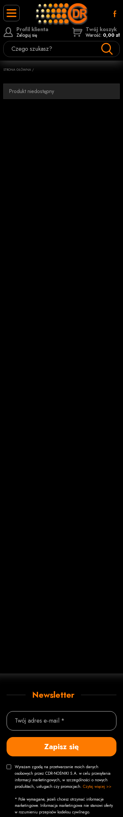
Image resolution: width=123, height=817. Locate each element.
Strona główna (17, 69)
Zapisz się (61, 746)
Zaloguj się (25, 32)
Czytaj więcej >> (97, 786)
